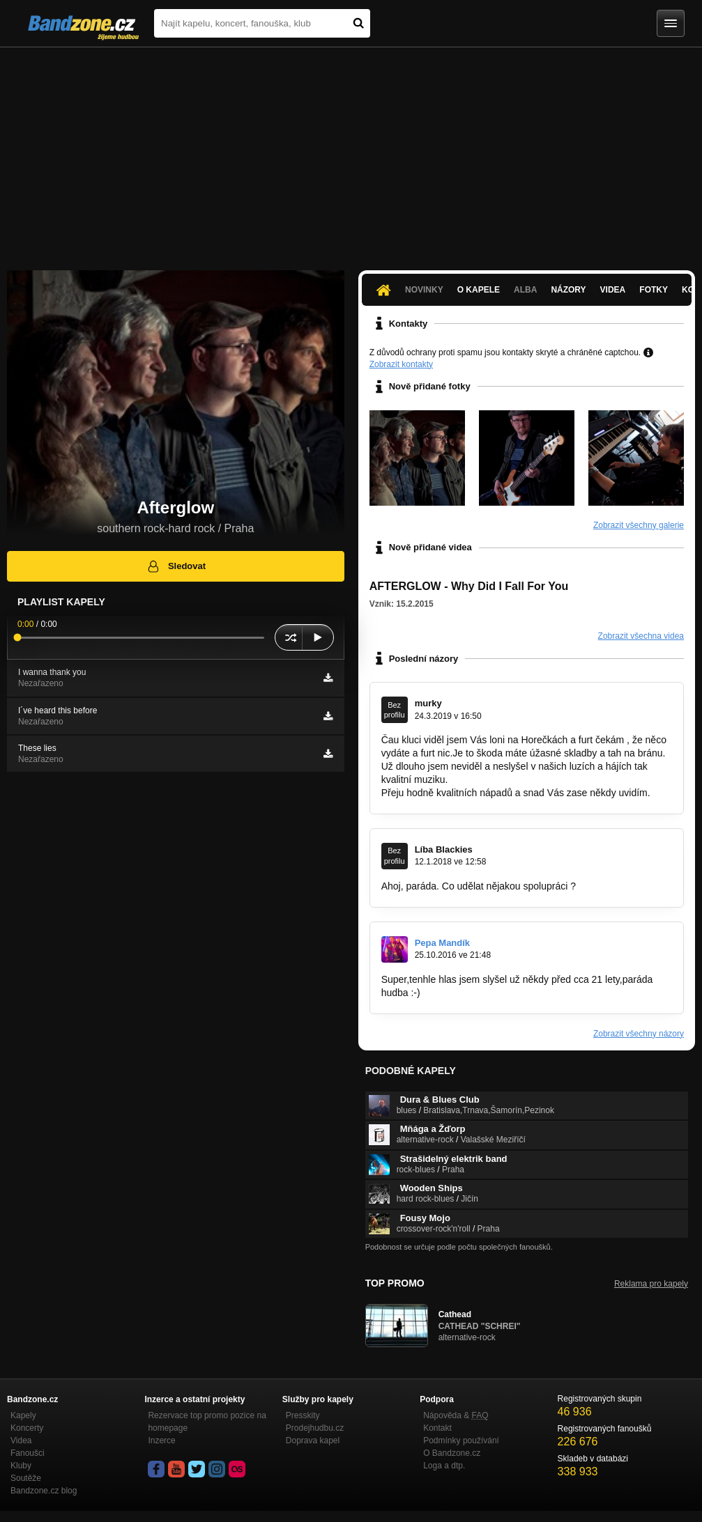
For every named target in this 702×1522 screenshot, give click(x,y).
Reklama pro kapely (651, 1284)
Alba (525, 290)
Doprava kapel (312, 1440)
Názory (568, 290)
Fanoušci (27, 1453)
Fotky (653, 290)
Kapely (23, 1415)
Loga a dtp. (444, 1465)
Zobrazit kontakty (401, 364)
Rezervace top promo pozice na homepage (207, 1422)
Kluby (20, 1465)
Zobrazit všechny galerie (638, 525)
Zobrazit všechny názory (638, 1034)
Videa (613, 290)
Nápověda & (455, 1415)
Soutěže (25, 1478)
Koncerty (26, 1428)
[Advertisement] (351, 151)
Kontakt (437, 1428)
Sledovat (176, 566)
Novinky (424, 290)
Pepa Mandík (442, 943)
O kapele (478, 290)
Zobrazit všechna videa (641, 636)
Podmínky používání (461, 1440)
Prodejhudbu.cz (315, 1428)
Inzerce (161, 1440)
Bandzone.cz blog (43, 1491)
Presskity (303, 1415)
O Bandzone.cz (451, 1453)
